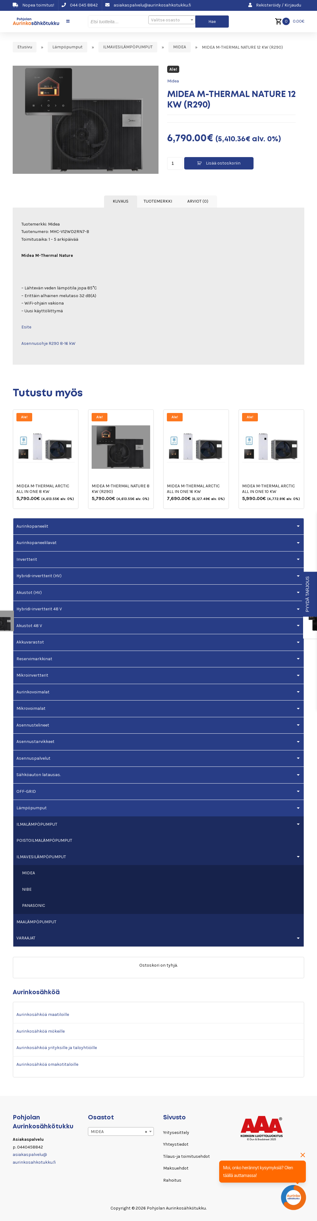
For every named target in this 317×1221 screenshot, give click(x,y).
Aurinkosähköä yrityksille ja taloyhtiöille (56, 1047)
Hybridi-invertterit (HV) (39, 575)
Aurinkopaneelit (32, 526)
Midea (173, 81)
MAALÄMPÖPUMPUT (36, 922)
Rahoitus (172, 1180)
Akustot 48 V (29, 625)
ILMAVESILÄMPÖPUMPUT (128, 47)
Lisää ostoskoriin (223, 163)
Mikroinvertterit (32, 675)
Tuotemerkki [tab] (158, 201)
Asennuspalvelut (33, 758)
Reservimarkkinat (34, 658)
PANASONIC (33, 905)
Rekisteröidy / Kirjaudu (274, 5)
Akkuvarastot (30, 642)
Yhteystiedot (176, 1144)
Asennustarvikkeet (35, 741)
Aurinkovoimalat (33, 692)
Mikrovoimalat (31, 708)
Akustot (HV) (29, 592)
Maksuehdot (176, 1168)
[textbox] (172, 20)
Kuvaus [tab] (120, 201)
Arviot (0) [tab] (197, 201)
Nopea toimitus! (33, 5)
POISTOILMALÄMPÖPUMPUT (44, 840)
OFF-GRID (26, 791)
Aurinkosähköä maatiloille (42, 1014)
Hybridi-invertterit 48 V (39, 609)
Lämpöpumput (67, 47)
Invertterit (26, 559)
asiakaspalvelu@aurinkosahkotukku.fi (148, 5)
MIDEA (179, 47)
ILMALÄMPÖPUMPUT (36, 824)
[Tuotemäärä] (175, 163)
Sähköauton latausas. (38, 774)
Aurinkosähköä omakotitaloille (47, 1064)
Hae (212, 21)
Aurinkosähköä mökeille (40, 1031)
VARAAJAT (25, 938)
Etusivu (24, 47)
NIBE (27, 889)
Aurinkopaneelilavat (36, 542)
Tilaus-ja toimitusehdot (186, 1156)
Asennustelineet (32, 725)
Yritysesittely (176, 1132)
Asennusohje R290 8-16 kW (48, 343)
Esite (26, 327)
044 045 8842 (80, 5)
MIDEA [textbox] (119, 1131)
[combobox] (171, 19)
